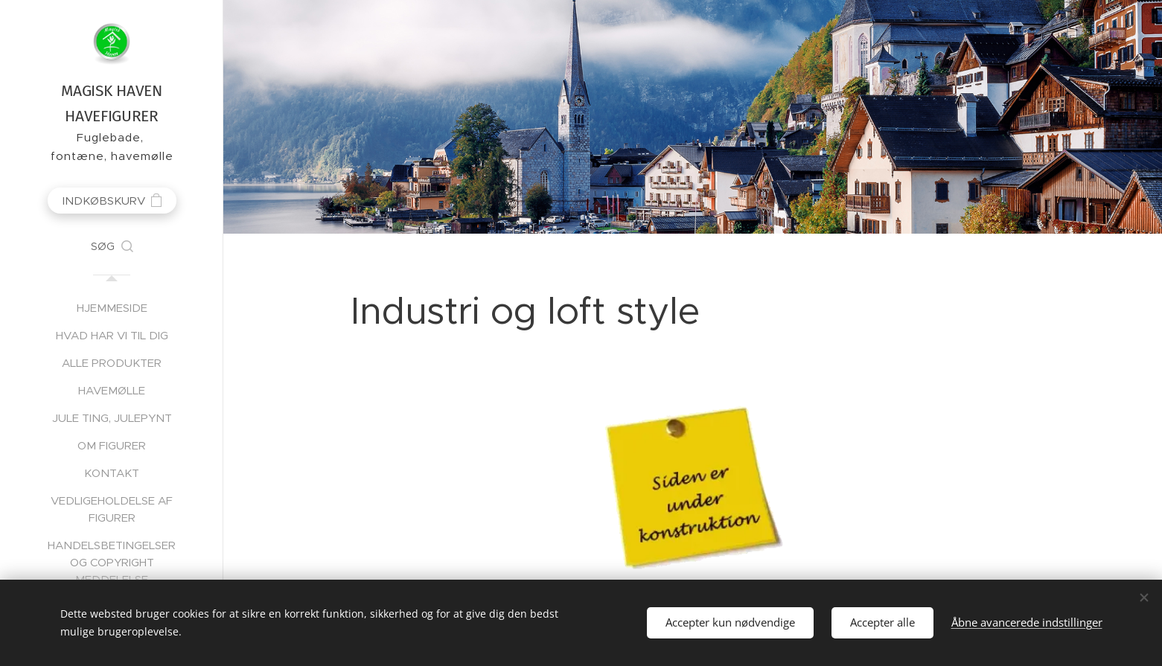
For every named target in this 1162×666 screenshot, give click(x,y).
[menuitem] (111, 307)
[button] (112, 246)
